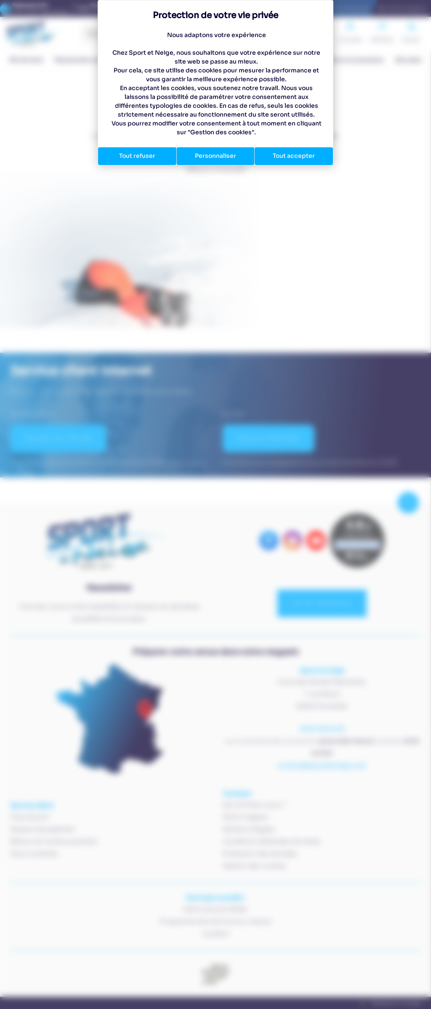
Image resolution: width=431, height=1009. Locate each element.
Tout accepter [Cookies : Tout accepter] (294, 156)
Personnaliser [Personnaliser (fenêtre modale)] (215, 156)
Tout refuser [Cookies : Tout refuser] (137, 156)
